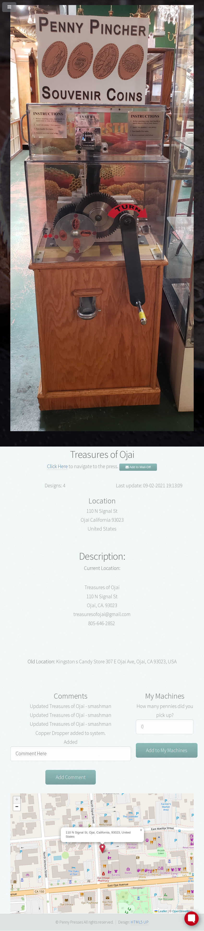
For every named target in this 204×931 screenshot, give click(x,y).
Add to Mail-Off (138, 467)
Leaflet (161, 911)
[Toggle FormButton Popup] (191, 918)
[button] (102, 849)
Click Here (57, 466)
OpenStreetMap (182, 911)
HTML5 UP (140, 922)
